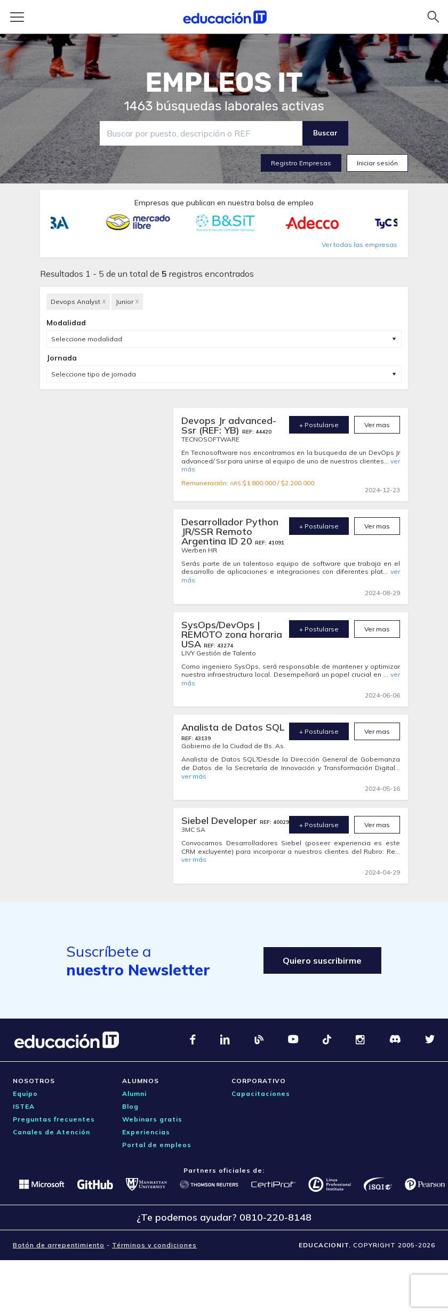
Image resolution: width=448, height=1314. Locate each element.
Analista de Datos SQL (233, 727)
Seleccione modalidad (86, 339)
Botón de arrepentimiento (59, 1245)
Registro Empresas (301, 163)
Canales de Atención (51, 1132)
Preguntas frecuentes (54, 1119)
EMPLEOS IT (224, 83)
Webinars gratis (152, 1119)
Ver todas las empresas (359, 245)
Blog (130, 1106)
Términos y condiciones (154, 1245)
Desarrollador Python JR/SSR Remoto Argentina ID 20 (229, 531)
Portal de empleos (156, 1145)
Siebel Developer (220, 820)
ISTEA (24, 1106)
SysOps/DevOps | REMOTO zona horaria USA (231, 634)
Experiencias (146, 1132)
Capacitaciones (260, 1093)
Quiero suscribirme (320, 960)
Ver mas (377, 425)
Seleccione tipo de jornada (93, 374)
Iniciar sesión (377, 163)
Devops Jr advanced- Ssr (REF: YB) (228, 425)
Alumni (134, 1093)
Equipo (25, 1093)
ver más (193, 776)
